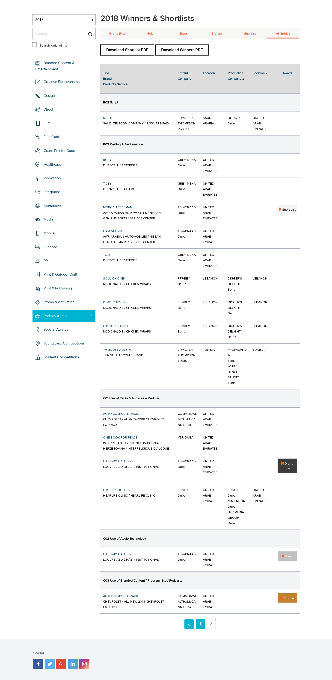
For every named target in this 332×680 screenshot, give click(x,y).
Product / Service (115, 84)
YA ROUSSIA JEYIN (117, 350)
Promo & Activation (59, 302)
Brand (107, 79)
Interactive (52, 205)
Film (47, 123)
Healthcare (52, 164)
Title (106, 73)
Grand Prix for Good (59, 150)
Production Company (235, 76)
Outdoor (50, 247)
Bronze (216, 34)
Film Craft (51, 137)
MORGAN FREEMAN (117, 207)
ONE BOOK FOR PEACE (120, 438)
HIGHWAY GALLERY (117, 461)
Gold (150, 34)
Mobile (49, 233)
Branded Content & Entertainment (54, 66)
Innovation (52, 178)
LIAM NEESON (113, 231)
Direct (48, 109)
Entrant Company (184, 76)
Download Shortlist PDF (127, 50)
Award (287, 73)
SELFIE (108, 118)
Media (48, 219)
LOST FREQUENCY (117, 490)
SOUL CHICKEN (114, 279)
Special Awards (56, 329)
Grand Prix (117, 34)
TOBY (107, 184)
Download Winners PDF (182, 50)
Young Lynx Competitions (64, 343)
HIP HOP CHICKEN (116, 326)
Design (49, 95)
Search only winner (54, 46)
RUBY (107, 160)
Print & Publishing (58, 288)
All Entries (283, 34)
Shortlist (250, 34)
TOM (106, 255)
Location (209, 73)
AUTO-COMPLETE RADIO (121, 414)
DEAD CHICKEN (114, 302)
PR (46, 261)
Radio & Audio (55, 315)
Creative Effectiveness (62, 81)
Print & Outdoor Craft (60, 274)
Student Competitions (61, 357)
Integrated (52, 192)
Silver (183, 34)
